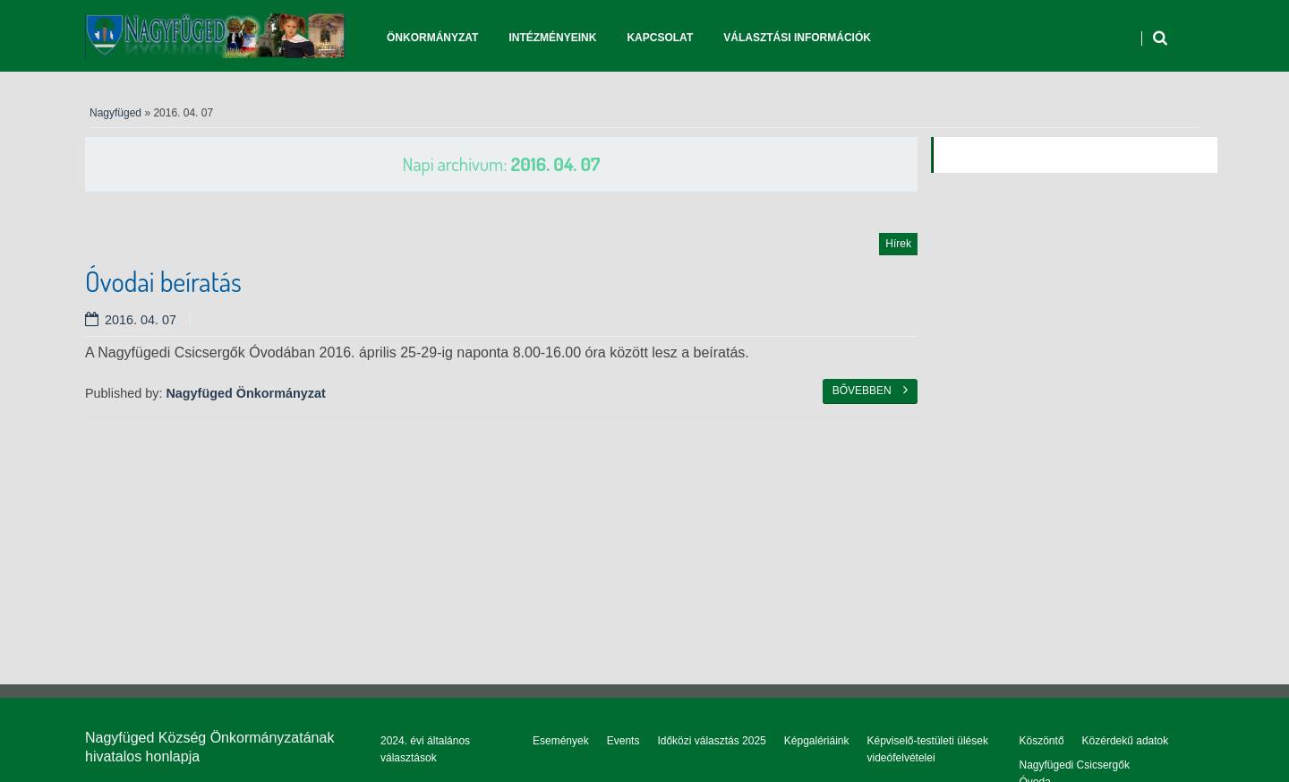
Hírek (898, 243)
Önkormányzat (432, 37)
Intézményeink (552, 37)
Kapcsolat (660, 37)
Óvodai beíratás (163, 281)
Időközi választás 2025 (711, 741)
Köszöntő (1042, 741)
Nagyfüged (115, 113)
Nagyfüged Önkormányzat (245, 393)
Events (623, 741)
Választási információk (797, 37)
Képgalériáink (816, 741)
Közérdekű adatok (1125, 741)
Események (561, 741)
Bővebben (870, 389)
